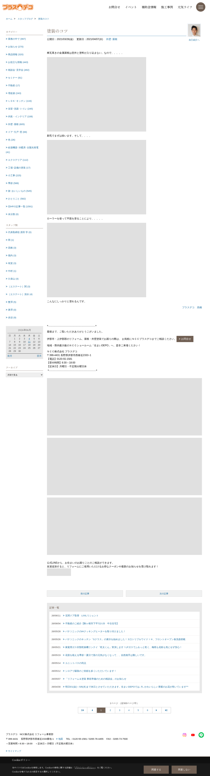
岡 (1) (11, 240)
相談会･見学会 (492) (18, 70)
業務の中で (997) (17, 39)
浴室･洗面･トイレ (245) (20, 108)
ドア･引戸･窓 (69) (17, 132)
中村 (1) (12, 271)
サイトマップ (14, 751)
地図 (60, 739)
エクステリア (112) (18, 160)
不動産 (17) (14, 85)
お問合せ (114, 7)
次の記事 (164, 593)
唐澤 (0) (12, 309)
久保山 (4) (13, 278)
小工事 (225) (14, 175)
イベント (131, 7)
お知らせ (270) (15, 46)
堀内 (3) (12, 255)
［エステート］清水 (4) (20, 294)
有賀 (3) (12, 263)
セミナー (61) (15, 77)
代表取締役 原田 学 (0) (19, 232)
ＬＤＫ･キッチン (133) (20, 101)
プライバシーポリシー (85, 767)
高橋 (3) (12, 247)
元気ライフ (185, 7)
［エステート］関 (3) (19, 286)
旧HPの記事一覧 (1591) (20, 206)
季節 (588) (13, 183)
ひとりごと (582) (17, 198)
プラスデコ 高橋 (192, 307)
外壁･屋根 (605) (16, 124)
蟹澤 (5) (12, 302)
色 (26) (11, 139)
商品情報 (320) (15, 54)
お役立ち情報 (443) (18, 62)
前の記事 (85, 593)
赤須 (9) (12, 317)
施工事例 (167, 7)
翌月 (39, 355)
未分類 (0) (13, 214)
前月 (9, 355)
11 (29, 342)
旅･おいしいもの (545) (20, 191)
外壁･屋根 (111, 39)
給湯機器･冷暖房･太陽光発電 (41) (22, 149)
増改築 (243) (14, 93)
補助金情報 (149, 7)
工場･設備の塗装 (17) (19, 167)
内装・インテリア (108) (20, 116)
